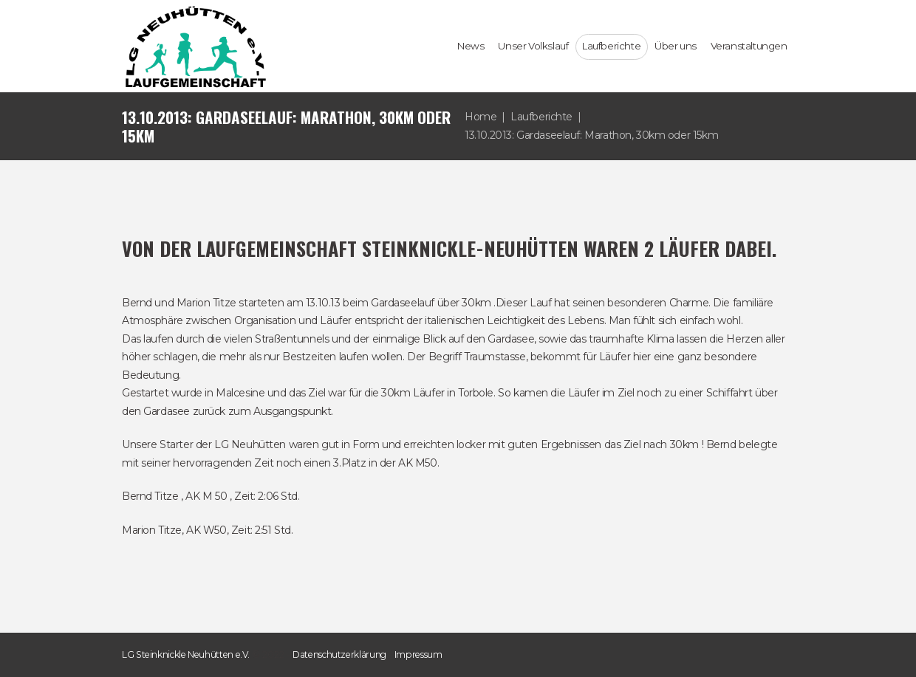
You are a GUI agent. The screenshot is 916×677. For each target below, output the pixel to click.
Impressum (418, 654)
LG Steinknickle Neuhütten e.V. (186, 654)
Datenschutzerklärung (339, 654)
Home (480, 116)
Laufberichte (541, 116)
